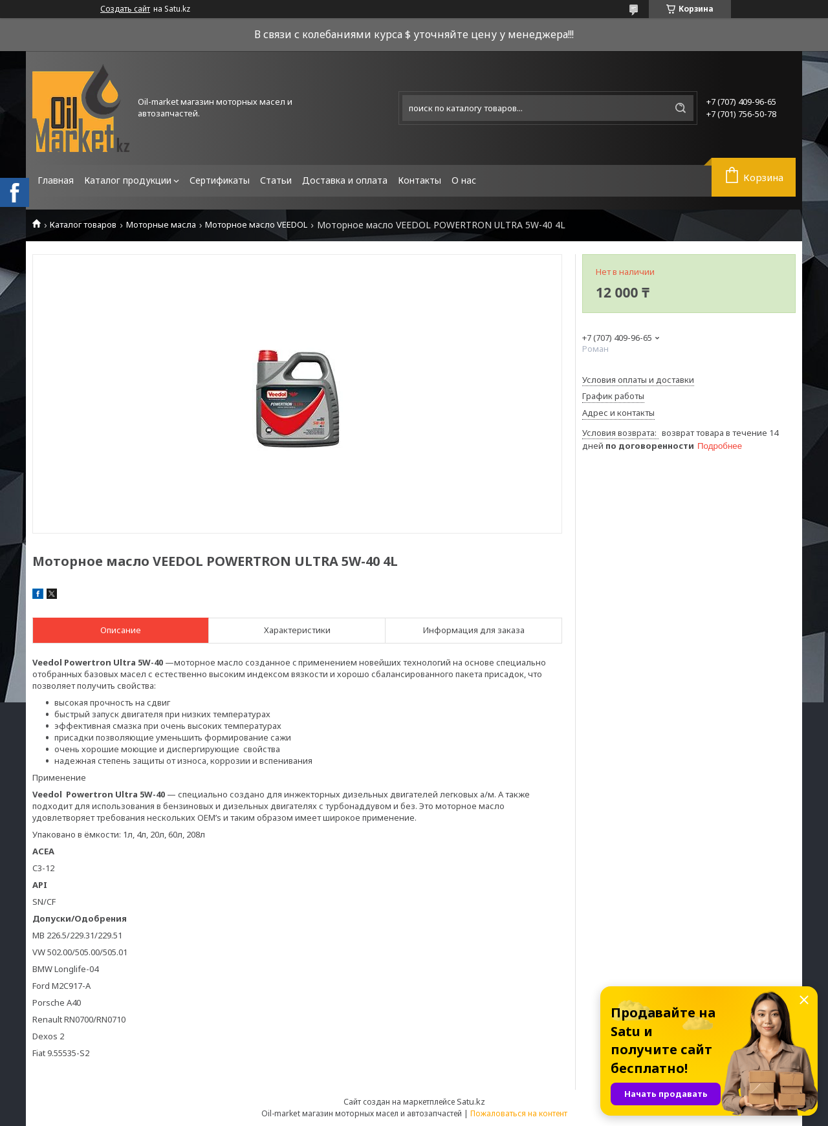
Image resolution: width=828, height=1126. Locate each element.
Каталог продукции (127, 180)
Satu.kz (471, 1101)
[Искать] (680, 108)
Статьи (276, 180)
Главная (56, 180)
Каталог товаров (83, 224)
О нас (464, 180)
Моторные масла (161, 224)
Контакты (419, 180)
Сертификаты (220, 180)
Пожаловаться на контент (518, 1113)
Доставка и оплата (344, 180)
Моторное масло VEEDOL (256, 224)
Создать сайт (125, 9)
